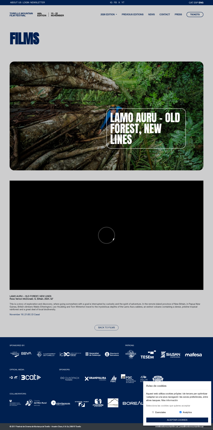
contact (164, 14)
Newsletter (37, 2)
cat (191, 2)
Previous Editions (132, 14)
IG (111, 2)
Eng (201, 2)
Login (26, 2)
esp (196, 2)
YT (123, 2)
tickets (195, 14)
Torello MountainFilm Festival (21, 14)
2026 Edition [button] (108, 14)
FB (115, 2)
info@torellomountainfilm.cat (167, 427)
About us (16, 2)
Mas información (169, 400)
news (151, 14)
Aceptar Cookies (177, 420)
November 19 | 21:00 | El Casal (25, 314)
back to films (106, 327)
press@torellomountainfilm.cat (191, 427)
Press (178, 14)
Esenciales (160, 412)
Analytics (187, 412)
